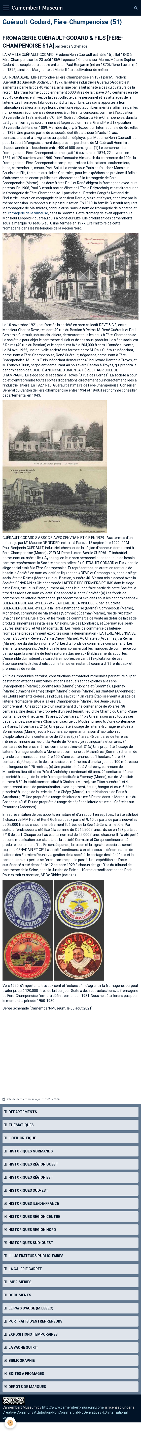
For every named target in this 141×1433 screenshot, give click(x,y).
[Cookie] (10, 1422)
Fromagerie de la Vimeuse (27, 213)
